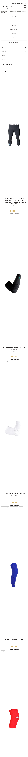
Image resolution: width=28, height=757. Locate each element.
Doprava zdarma (14, 42)
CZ (15, 7)
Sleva (14, 25)
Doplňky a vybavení (20, 11)
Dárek (14, 38)
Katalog (12, 11)
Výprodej (14, 33)
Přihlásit (13, 3)
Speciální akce (14, 29)
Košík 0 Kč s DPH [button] (25, 6)
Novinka (14, 16)
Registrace (20, 3)
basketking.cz (4, 11)
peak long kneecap (14, 639)
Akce (14, 21)
